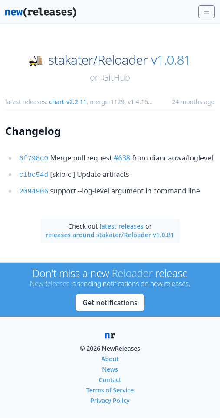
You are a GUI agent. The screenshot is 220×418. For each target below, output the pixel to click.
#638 (122, 158)
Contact (110, 377)
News (110, 366)
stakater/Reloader (98, 60)
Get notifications (109, 300)
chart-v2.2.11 (67, 102)
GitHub (116, 77)
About (110, 356)
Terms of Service (110, 387)
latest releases (122, 223)
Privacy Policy (109, 398)
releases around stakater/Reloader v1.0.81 (110, 232)
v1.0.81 (171, 60)
